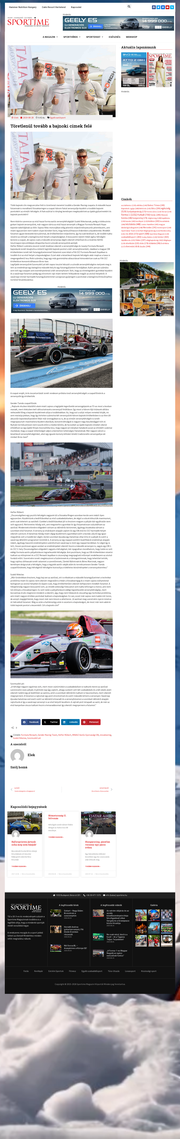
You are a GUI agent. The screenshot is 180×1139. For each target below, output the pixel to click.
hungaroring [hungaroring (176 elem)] (139, 158)
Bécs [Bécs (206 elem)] (156, 148)
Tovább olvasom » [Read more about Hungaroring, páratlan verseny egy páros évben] (92, 867)
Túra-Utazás (114, 971)
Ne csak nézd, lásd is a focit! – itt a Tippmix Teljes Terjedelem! (117, 937)
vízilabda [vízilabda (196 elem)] (154, 184)
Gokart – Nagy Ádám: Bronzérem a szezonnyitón (73, 913)
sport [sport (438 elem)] (144, 174)
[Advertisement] (146, 112)
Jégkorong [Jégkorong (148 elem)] (154, 158)
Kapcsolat (76, 7)
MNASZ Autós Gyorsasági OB (85, 735)
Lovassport (130, 971)
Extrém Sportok (55, 971)
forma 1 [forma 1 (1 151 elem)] (129, 154)
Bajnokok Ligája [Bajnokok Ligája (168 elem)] (130, 148)
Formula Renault (29, 735)
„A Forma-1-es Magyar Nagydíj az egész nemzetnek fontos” (117, 953)
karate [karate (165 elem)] (130, 161)
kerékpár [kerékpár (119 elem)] (142, 161)
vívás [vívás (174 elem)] (144, 184)
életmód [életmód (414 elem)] (132, 187)
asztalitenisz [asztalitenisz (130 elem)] (128, 145)
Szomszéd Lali (34, 738)
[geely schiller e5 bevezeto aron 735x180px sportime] (61, 300)
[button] (129, 6)
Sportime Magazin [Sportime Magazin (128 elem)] (159, 174)
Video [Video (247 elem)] (140, 180)
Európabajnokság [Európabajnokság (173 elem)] (136, 151)
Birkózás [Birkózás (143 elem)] (145, 148)
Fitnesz (72, 971)
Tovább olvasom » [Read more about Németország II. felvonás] (55, 837)
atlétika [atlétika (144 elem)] (141, 145)
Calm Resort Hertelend (54, 7)
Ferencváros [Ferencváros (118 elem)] (153, 151)
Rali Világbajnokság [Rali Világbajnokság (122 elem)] (150, 171)
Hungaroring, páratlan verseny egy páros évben (97, 845)
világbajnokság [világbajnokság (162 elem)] (154, 180)
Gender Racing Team (47, 735)
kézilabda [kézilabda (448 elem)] (133, 164)
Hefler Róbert (64, 735)
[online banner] (147, 229)
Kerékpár (38, 971)
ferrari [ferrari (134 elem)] (166, 151)
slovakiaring (105, 735)
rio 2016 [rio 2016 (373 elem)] (132, 174)
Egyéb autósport (58, 117)
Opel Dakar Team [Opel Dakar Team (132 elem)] (130, 171)
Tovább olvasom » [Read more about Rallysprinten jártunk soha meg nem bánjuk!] (19, 867)
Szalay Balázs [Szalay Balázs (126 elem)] (149, 177)
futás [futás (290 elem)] (156, 154)
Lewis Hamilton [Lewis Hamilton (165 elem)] (149, 164)
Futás (26, 971)
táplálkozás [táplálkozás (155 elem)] (128, 180)
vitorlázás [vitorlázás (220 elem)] (132, 184)
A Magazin (48, 37)
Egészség (115, 37)
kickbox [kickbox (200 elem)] (154, 161)
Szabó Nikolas (19, 738)
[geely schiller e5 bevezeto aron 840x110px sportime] (118, 23)
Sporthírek (71, 37)
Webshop (133, 37)
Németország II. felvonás (57, 817)
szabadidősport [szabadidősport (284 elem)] (131, 177)
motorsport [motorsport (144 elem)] (164, 168)
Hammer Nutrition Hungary (22, 7)
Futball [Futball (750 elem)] (143, 154)
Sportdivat (94, 37)
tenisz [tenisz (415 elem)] (163, 177)
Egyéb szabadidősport (91, 971)
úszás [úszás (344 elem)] (145, 187)
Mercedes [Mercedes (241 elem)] (150, 167)
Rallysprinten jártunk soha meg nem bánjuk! (24, 844)
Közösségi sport (149, 971)
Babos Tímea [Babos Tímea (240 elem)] (156, 145)
